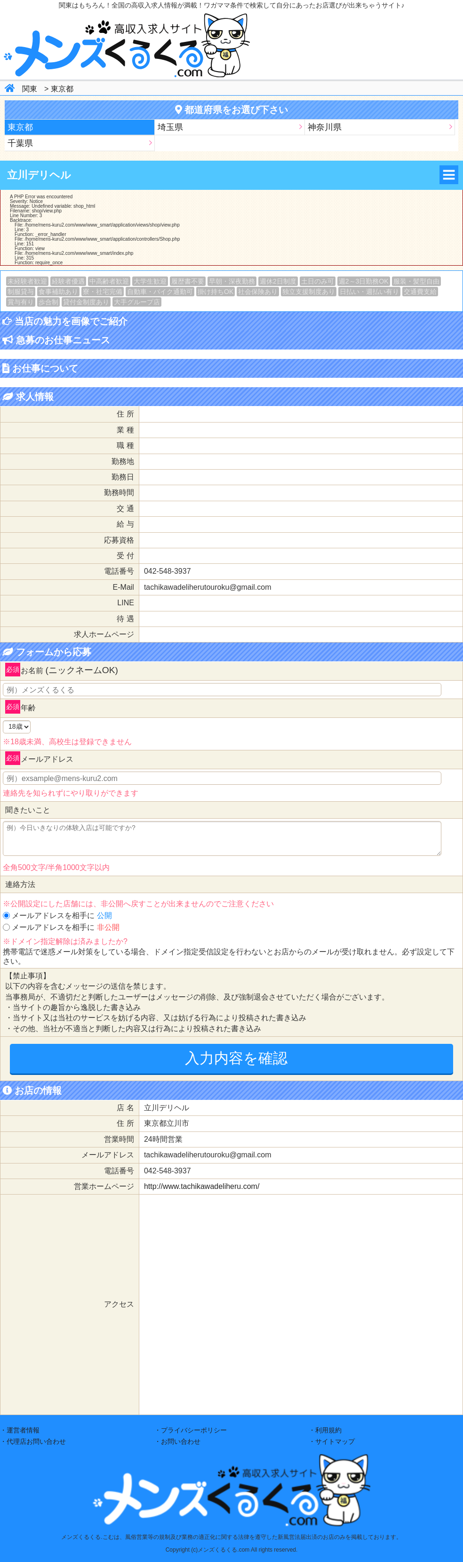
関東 (29, 89)
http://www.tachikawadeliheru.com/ (201, 1186)
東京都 (62, 89)
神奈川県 (325, 127)
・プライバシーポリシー (190, 1430)
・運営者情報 (20, 1430)
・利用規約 (325, 1430)
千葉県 (20, 143)
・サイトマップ (332, 1441)
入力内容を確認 (236, 1058)
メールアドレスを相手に (62, 915)
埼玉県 (170, 127)
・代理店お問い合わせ (33, 1441)
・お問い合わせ (177, 1441)
